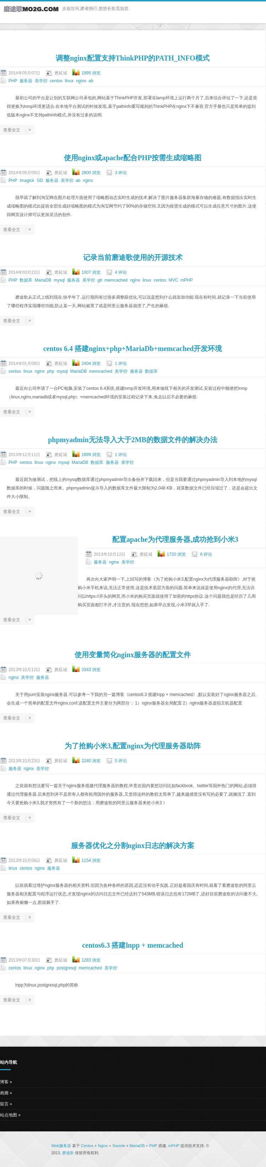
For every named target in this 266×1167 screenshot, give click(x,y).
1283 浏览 (91, 960)
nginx (81, 80)
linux (69, 80)
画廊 (4, 1092)
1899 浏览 (91, 454)
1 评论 (121, 363)
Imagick (27, 180)
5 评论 (121, 760)
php (50, 371)
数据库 (26, 280)
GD (40, 180)
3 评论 (121, 172)
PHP (13, 80)
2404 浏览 (91, 363)
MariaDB (43, 280)
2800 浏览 (91, 172)
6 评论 (206, 554)
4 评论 (121, 272)
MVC (173, 280)
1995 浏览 (91, 72)
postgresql (66, 967)
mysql (59, 280)
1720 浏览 (176, 554)
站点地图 (8, 1115)
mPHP (186, 280)
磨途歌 (68, 1153)
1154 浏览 (91, 860)
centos (56, 80)
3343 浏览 (91, 669)
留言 (4, 1103)
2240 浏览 (91, 760)
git (100, 280)
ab (90, 80)
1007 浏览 (91, 272)
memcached (115, 280)
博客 (4, 1081)
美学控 (41, 80)
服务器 (26, 80)
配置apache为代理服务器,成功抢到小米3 (175, 539)
